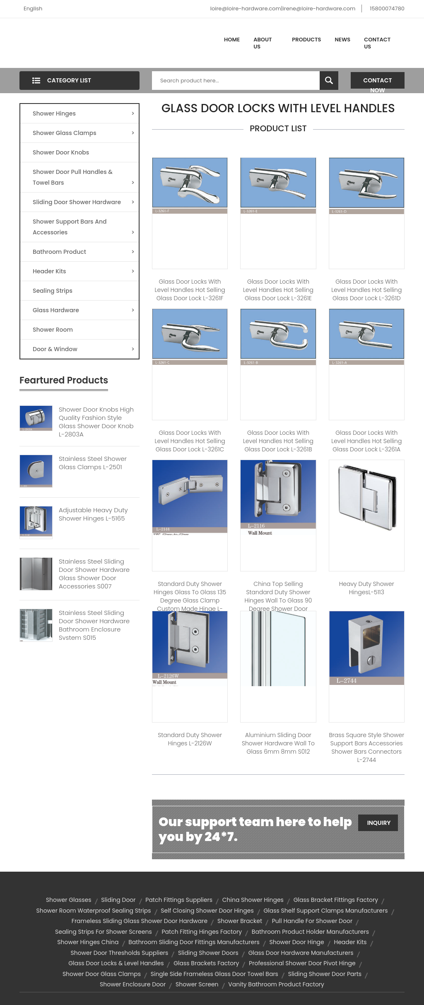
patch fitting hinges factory (201, 932)
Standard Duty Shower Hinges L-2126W (190, 739)
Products (306, 39)
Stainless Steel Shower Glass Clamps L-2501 (93, 463)
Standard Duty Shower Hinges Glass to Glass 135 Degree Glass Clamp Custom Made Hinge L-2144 (190, 600)
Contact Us (377, 43)
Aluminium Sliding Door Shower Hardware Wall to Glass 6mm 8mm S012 (278, 743)
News (343, 39)
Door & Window (84, 349)
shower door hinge (296, 942)
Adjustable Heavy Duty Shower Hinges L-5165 (93, 514)
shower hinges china (87, 942)
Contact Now (378, 82)
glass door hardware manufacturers (301, 953)
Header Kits (84, 271)
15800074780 (387, 8)
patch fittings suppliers (178, 900)
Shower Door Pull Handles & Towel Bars (84, 178)
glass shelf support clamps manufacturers (325, 910)
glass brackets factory (206, 963)
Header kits (350, 942)
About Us (262, 43)
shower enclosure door (133, 984)
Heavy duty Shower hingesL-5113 (366, 588)
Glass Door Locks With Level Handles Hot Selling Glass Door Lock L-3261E (278, 289)
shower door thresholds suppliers (119, 953)
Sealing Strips (52, 291)
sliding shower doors (208, 953)
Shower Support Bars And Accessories (84, 227)
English (33, 8)
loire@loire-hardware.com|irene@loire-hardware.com (283, 8)
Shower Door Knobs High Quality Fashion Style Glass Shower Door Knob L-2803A (96, 422)
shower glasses (69, 900)
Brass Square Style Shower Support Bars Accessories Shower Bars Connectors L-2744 (366, 747)
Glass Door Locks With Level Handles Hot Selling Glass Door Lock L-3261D (366, 289)
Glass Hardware (84, 310)
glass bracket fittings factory (336, 900)
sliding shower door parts (324, 974)
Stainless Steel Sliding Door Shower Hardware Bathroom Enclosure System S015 (94, 625)
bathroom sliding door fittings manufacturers (193, 942)
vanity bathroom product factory (276, 984)
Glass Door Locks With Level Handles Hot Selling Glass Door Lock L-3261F (190, 289)
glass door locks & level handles (116, 963)
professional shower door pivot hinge (302, 963)
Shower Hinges (84, 113)
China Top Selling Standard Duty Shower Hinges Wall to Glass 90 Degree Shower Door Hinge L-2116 (278, 600)
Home (232, 39)
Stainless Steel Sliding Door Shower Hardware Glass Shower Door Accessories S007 (94, 573)
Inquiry (379, 823)
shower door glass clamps (102, 974)
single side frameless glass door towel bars (214, 974)
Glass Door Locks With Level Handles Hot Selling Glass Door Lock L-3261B (278, 441)
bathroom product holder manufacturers (310, 932)
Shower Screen (197, 984)
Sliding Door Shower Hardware (84, 202)
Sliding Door (118, 900)
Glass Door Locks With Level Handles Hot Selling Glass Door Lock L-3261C (190, 441)
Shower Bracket (239, 921)
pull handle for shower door (312, 921)
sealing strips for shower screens (103, 932)
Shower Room (53, 329)
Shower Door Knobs (61, 152)
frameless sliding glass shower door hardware (139, 921)
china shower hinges (253, 900)
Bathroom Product (84, 251)
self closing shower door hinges (207, 910)
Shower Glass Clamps (84, 133)
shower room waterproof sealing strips (93, 910)
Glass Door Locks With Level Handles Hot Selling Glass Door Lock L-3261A (366, 441)
